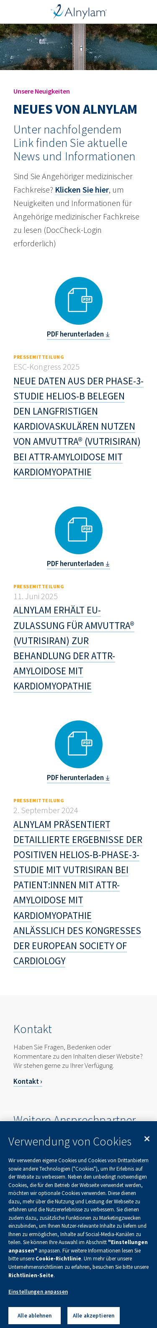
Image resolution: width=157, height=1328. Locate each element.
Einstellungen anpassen (38, 1295)
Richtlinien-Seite (31, 1278)
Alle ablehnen (34, 1319)
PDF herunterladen (75, 334)
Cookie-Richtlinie (58, 1262)
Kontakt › (27, 1081)
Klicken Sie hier (82, 189)
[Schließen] (147, 1142)
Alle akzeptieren (93, 1319)
